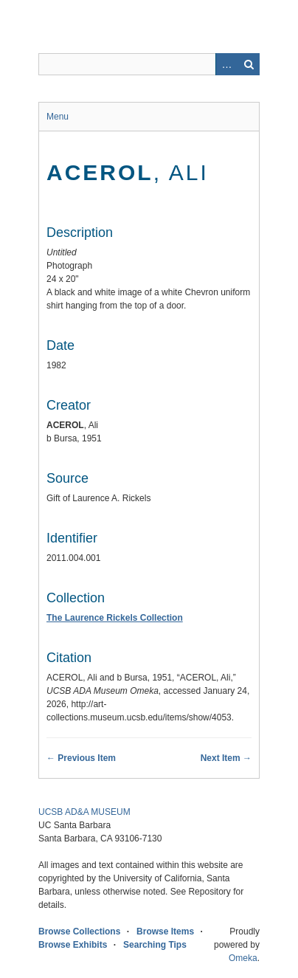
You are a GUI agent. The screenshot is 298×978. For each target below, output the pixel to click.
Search (249, 64)
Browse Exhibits (72, 945)
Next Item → (226, 758)
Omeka (243, 958)
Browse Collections (79, 931)
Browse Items (165, 931)
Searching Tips (155, 945)
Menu (57, 116)
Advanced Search (226, 64)
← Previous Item (81, 758)
